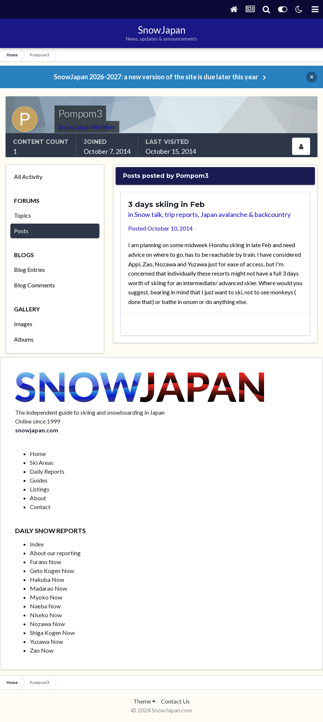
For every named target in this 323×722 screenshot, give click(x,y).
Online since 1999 (37, 421)
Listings (39, 489)
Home (38, 453)
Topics (22, 215)
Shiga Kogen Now (52, 632)
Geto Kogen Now (52, 570)
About (38, 497)
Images (23, 323)
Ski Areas (41, 462)
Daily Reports (47, 471)
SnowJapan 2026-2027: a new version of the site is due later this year (156, 77)
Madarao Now (48, 588)
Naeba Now (45, 605)
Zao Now (41, 650)
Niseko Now (46, 614)
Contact (40, 506)
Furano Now (45, 561)
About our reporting (55, 552)
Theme (144, 701)
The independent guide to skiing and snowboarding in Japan (90, 412)
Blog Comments (34, 285)
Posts (21, 230)
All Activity (28, 176)
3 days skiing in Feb (166, 204)
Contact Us (175, 701)
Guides (39, 480)
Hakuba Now (47, 579)
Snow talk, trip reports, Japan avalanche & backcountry (212, 214)
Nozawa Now (47, 623)
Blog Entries (29, 269)
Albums (24, 339)
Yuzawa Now (46, 641)
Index (37, 543)
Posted (160, 228)
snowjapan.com (36, 429)
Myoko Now (46, 597)
